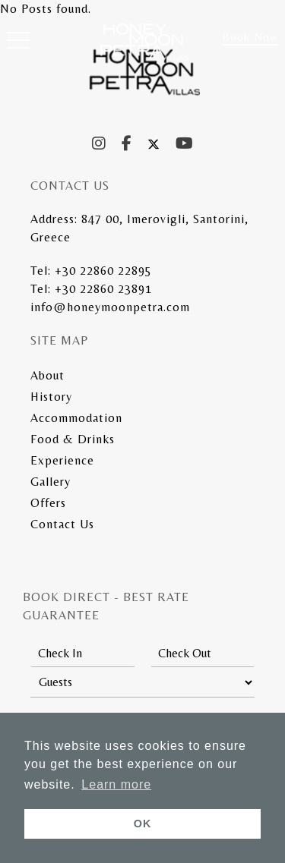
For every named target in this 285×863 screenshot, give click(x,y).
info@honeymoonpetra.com (110, 307)
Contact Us (62, 524)
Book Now (250, 36)
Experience (62, 460)
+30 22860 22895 (103, 270)
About (47, 375)
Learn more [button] (116, 784)
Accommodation (76, 418)
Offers (48, 503)
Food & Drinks (72, 439)
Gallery (50, 481)
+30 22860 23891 (103, 289)
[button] (18, 43)
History (51, 396)
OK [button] (143, 823)
